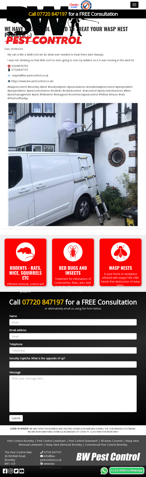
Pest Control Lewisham (51, 441)
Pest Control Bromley (20, 441)
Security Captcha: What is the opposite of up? (37, 358)
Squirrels (31, 272)
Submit (16, 418)
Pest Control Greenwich (83, 441)
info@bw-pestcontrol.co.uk (50, 458)
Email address (17, 330)
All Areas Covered (111, 441)
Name (13, 316)
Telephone (15, 344)
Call (32, 13)
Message (15, 372)
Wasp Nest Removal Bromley (64, 444)
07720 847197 (52, 13)
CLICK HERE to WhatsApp (127, 470)
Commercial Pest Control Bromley (106, 444)
